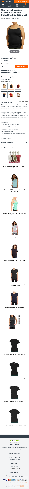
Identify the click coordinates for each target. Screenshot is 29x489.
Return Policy (20, 456)
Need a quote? (5, 79)
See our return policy (7, 77)
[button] (17, 5)
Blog (19, 449)
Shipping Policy (10, 457)
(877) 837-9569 (24, 1)
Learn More (16, 485)
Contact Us (9, 456)
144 (19, 72)
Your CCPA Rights (8, 485)
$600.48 (12, 70)
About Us (4, 447)
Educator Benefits (22, 447)
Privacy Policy (18, 457)
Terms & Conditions (14, 459)
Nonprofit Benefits (12, 447)
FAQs (14, 456)
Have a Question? (7, 142)
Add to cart (21, 66)
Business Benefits (12, 449)
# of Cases (5, 64)
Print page (25, 101)
